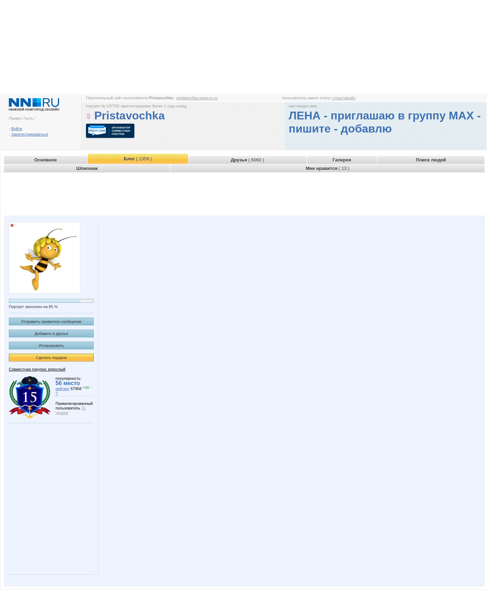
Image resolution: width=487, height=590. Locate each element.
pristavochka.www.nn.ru (197, 98)
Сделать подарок (51, 357)
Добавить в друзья (51, 333)
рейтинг (63, 389)
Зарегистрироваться (29, 134)
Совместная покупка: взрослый (37, 369)
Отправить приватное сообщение (51, 321)
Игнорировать (51, 345)
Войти (16, 128)
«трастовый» (343, 98)
